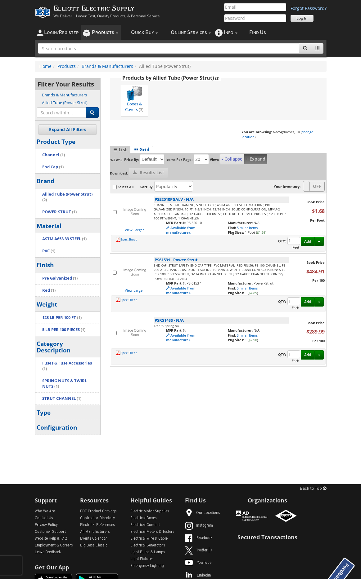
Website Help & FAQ (51, 539)
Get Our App (52, 567)
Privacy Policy (46, 525)
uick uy (144, 32)
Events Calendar (93, 539)
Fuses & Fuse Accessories (67, 365)
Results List (148, 172)
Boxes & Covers (134, 99)
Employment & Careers (54, 545)
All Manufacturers (95, 532)
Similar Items (247, 227)
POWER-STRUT (59, 211)
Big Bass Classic (93, 545)
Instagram (199, 526)
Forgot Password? (309, 8)
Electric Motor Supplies (149, 511)
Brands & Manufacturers (107, 66)
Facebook (198, 538)
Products (66, 66)
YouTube (198, 563)
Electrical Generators (147, 545)
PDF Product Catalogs (98, 511)
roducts (105, 32)
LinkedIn (198, 575)
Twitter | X (199, 550)
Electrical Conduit (145, 525)
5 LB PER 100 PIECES (63, 329)
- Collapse (232, 159)
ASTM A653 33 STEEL (64, 238)
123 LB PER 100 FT (62, 317)
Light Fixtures (142, 559)
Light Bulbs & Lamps (147, 552)
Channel (53, 154)
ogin (61, 32)
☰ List (120, 149)
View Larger (134, 230)
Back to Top (313, 489)
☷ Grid (142, 149)
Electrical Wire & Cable (149, 539)
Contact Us (44, 518)
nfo (230, 32)
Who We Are (45, 511)
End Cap (53, 167)
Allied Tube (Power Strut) (65, 102)
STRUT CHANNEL (61, 398)
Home (45, 66)
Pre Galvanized (60, 278)
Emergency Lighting (147, 566)
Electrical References (97, 525)
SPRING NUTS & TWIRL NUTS (64, 383)
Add (307, 241)
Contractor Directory (97, 518)
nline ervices (191, 32)
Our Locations (202, 513)
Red (49, 290)
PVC (48, 251)
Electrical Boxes (143, 518)
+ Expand (255, 159)
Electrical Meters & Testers (152, 532)
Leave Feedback (48, 552)
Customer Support (50, 532)
